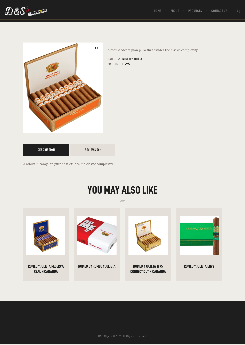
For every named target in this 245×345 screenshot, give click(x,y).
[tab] (46, 150)
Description (46, 149)
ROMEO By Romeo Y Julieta (97, 266)
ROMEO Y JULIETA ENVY (199, 266)
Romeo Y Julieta (132, 59)
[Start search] (238, 11)
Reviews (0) (93, 149)
